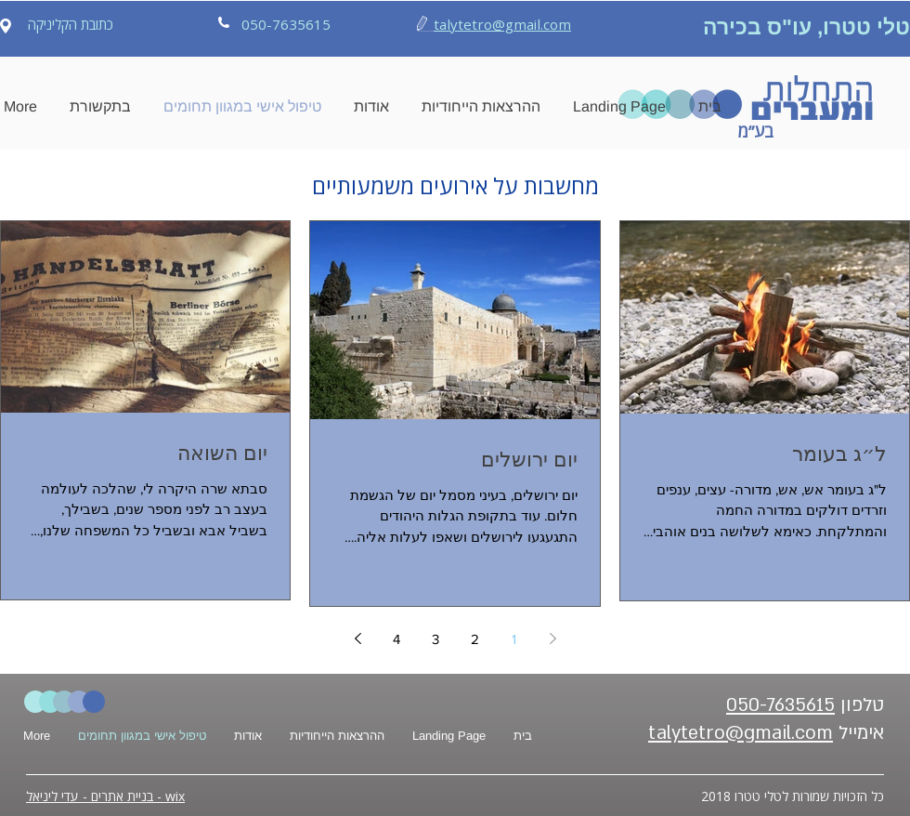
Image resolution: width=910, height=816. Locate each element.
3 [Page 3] (435, 639)
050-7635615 (780, 704)
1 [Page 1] (514, 639)
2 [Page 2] (475, 639)
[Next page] (357, 638)
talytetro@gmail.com (502, 24)
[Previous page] (552, 638)
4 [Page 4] (396, 639)
